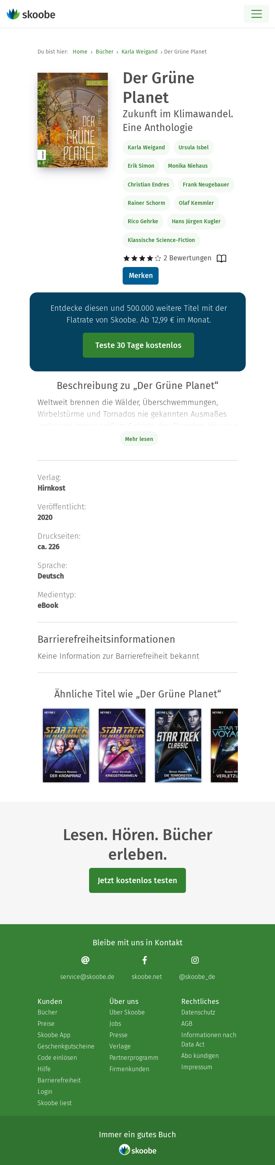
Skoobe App (54, 1035)
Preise (46, 1023)
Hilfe (44, 1069)
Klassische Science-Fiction (161, 240)
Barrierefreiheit (59, 1080)
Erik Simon (141, 166)
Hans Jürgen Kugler (196, 221)
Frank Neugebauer (206, 184)
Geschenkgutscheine (66, 1046)
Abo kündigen (200, 1055)
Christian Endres (148, 184)
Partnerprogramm (134, 1057)
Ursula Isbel (194, 147)
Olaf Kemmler (196, 203)
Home (80, 51)
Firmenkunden (129, 1069)
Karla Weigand (139, 51)
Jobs (115, 1023)
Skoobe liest (54, 1103)
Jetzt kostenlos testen (137, 880)
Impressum (196, 1067)
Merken (141, 275)
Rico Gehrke (143, 221)
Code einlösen (57, 1057)
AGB (187, 1023)
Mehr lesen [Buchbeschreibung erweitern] (139, 439)
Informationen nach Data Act (208, 1039)
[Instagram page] (197, 968)
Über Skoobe (127, 1012)
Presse (118, 1035)
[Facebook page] (147, 968)
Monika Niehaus (188, 166)
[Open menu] (256, 14)
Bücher (104, 51)
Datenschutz (198, 1012)
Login (45, 1091)
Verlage (120, 1046)
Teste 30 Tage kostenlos (138, 345)
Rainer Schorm (146, 203)
